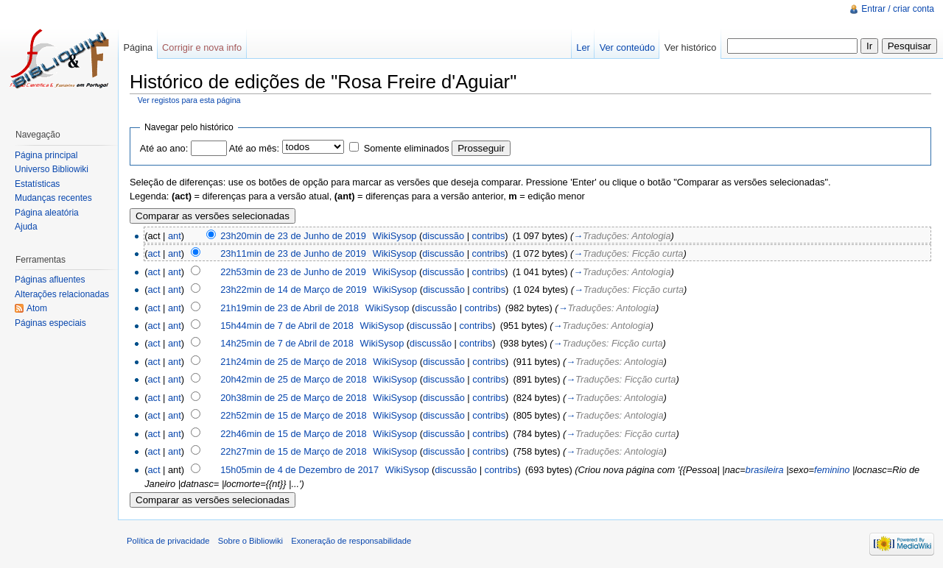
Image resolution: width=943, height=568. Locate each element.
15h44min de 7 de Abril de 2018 (287, 325)
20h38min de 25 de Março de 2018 (293, 397)
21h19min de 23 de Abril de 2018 (289, 307)
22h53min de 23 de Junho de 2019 (293, 271)
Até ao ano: (164, 148)
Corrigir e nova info (202, 47)
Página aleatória (47, 212)
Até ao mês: (254, 148)
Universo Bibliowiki (51, 169)
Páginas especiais (50, 323)
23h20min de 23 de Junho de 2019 (293, 235)
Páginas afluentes (50, 279)
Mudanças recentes (53, 198)
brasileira (765, 469)
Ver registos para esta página (189, 100)
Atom (37, 308)
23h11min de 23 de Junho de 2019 (293, 253)
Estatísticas (37, 184)
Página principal (46, 155)
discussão (443, 235)
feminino (831, 469)
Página (138, 47)
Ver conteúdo (627, 47)
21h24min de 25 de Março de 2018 (293, 361)
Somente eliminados (406, 148)
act (153, 253)
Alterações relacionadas (62, 294)
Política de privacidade (168, 540)
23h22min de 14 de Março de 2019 (293, 289)
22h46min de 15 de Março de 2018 (293, 433)
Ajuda (26, 226)
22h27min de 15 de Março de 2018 (293, 451)
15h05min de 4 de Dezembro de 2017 (299, 469)
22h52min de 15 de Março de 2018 (293, 415)
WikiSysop (395, 235)
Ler (583, 47)
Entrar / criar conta (897, 9)
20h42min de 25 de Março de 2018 (293, 379)
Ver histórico (690, 47)
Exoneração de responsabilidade (351, 540)
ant (174, 235)
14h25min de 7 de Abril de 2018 (287, 343)
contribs (488, 235)
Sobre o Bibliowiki (250, 540)
